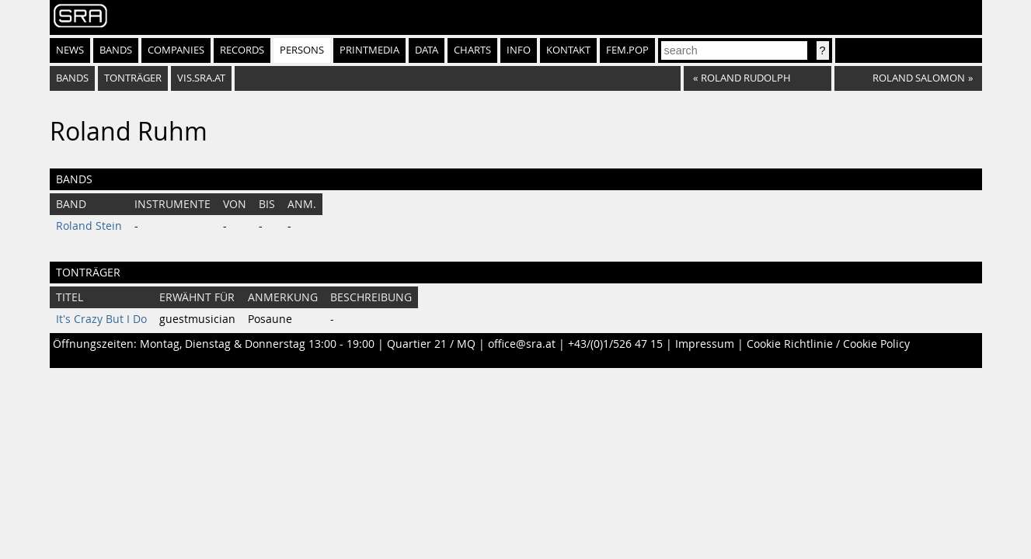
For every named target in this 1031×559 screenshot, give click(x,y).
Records (242, 50)
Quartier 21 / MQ (431, 344)
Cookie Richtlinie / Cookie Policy (828, 344)
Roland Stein (89, 226)
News (70, 50)
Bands (115, 50)
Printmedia (369, 50)
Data (426, 50)
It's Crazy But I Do (101, 319)
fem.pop (627, 50)
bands (72, 78)
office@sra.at (522, 344)
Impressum (704, 344)
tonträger (133, 78)
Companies (176, 50)
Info (519, 50)
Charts (472, 50)
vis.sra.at (201, 78)
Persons (302, 50)
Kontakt (568, 50)
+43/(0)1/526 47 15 (615, 344)
